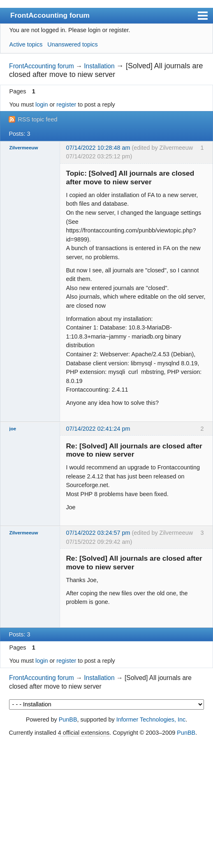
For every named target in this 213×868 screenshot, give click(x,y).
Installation (99, 66)
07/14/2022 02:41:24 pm (98, 428)
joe (12, 428)
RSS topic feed (37, 119)
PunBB (68, 719)
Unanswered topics (72, 44)
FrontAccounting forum (50, 15)
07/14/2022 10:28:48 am (98, 147)
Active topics (26, 44)
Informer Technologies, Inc (151, 719)
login (41, 104)
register (66, 104)
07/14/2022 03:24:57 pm (98, 532)
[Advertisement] (106, 803)
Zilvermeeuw (23, 147)
